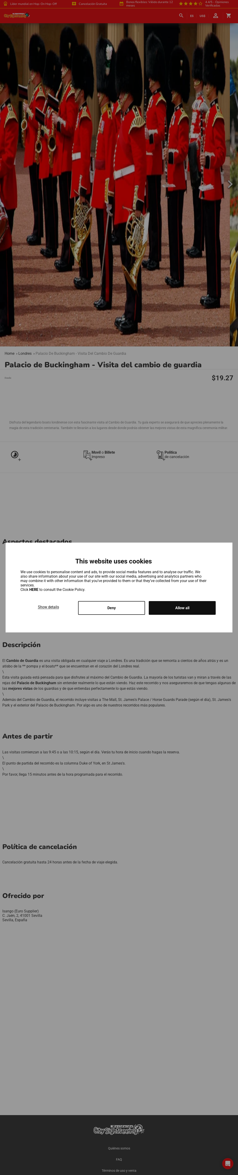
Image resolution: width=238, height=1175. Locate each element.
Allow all (182, 608)
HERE (34, 589)
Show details (48, 607)
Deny (111, 608)
